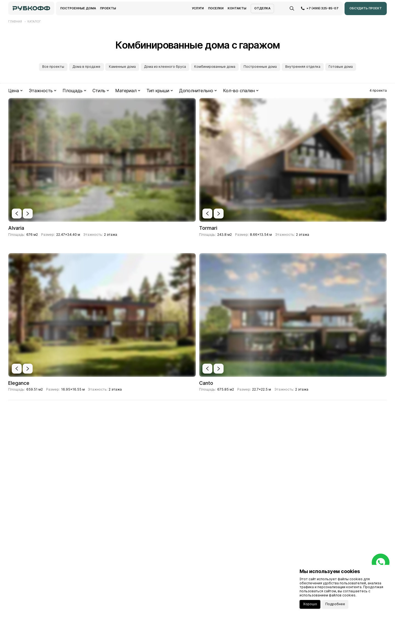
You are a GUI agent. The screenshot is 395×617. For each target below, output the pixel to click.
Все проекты (53, 66)
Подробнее (335, 604)
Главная (15, 21)
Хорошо (310, 604)
